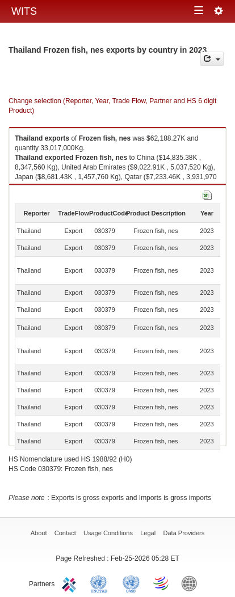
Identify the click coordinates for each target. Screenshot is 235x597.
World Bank (192, 582)
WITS (24, 11)
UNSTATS (131, 582)
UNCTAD (101, 582)
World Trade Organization (161, 582)
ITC (71, 582)
